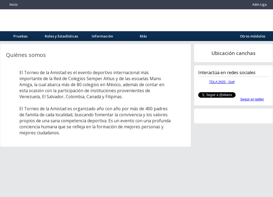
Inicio (14, 4)
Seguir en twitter (252, 99)
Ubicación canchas (233, 53)
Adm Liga (259, 4)
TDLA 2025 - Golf (222, 82)
